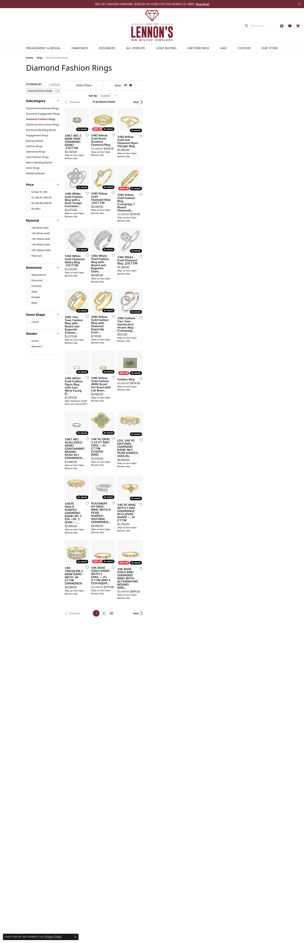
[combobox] (263, 25)
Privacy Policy (53, 936)
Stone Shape (35, 314)
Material (32, 220)
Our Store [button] (270, 48)
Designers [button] (107, 48)
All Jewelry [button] (135, 48)
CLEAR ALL (54, 84)
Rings (39, 57)
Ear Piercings (198, 48)
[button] (282, 26)
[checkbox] (36, 192)
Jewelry (29, 57)
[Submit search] (247, 25)
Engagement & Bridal (43, 48)
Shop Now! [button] (202, 4)
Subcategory (35, 100)
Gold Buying (166, 48)
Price (30, 184)
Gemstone (34, 267)
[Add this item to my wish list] (131, 180)
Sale (223, 48)
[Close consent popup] (75, 937)
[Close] (299, 4)
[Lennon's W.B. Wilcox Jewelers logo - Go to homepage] (152, 26)
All (178, 843)
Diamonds (80, 48)
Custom (244, 48)
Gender (31, 333)
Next (271, 102)
